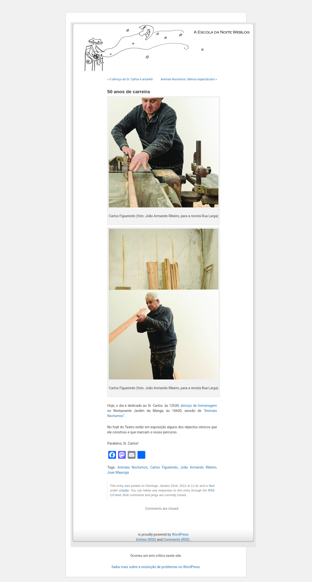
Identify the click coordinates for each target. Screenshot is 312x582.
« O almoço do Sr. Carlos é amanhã (130, 79)
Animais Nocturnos (132, 467)
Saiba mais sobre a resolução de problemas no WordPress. (156, 567)
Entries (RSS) (146, 539)
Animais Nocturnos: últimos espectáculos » (189, 79)
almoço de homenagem (199, 406)
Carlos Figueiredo (164, 467)
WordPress (180, 534)
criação (124, 490)
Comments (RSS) (176, 539)
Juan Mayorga (118, 472)
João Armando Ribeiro (198, 467)
